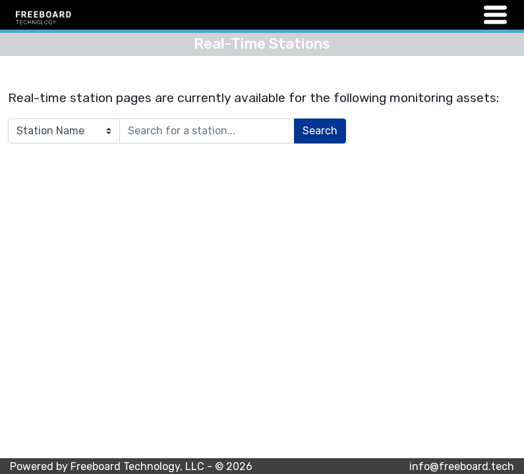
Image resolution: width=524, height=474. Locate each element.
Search (320, 130)
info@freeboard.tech (461, 466)
